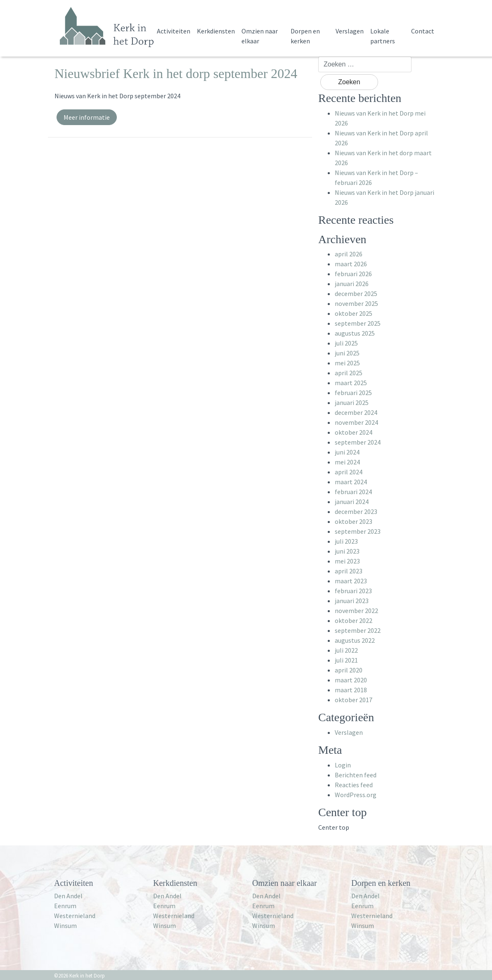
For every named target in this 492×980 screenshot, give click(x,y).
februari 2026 (353, 274)
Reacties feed (354, 785)
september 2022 (358, 630)
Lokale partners (382, 36)
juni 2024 (347, 452)
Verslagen (350, 31)
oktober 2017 (353, 700)
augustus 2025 (355, 333)
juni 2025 (347, 353)
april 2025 (348, 373)
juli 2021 (346, 660)
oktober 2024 (353, 432)
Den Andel (68, 896)
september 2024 (358, 442)
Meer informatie (87, 117)
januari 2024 (352, 501)
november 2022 (356, 610)
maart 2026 (351, 264)
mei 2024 (347, 462)
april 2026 (348, 254)
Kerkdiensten (216, 31)
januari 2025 (352, 402)
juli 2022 (346, 650)
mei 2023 (347, 561)
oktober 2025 (353, 313)
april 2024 (348, 472)
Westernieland (74, 915)
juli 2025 (346, 343)
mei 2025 (347, 363)
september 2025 (358, 323)
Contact (422, 31)
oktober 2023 (353, 521)
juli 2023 (346, 541)
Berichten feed (355, 775)
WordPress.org (355, 795)
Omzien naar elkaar (259, 36)
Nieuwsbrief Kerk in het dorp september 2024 (175, 73)
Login (343, 765)
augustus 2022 (355, 640)
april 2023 (348, 571)
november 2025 (356, 303)
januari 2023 (352, 601)
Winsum (65, 925)
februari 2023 (353, 591)
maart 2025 (351, 383)
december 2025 (356, 293)
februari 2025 (353, 392)
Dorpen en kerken (305, 36)
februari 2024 (353, 492)
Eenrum (65, 906)
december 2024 (356, 412)
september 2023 (358, 531)
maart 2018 (351, 690)
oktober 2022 (353, 620)
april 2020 (348, 670)
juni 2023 (347, 551)
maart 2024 (351, 482)
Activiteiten (173, 31)
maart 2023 (351, 581)
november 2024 (356, 422)
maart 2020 (351, 680)
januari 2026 (352, 283)
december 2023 (356, 511)
